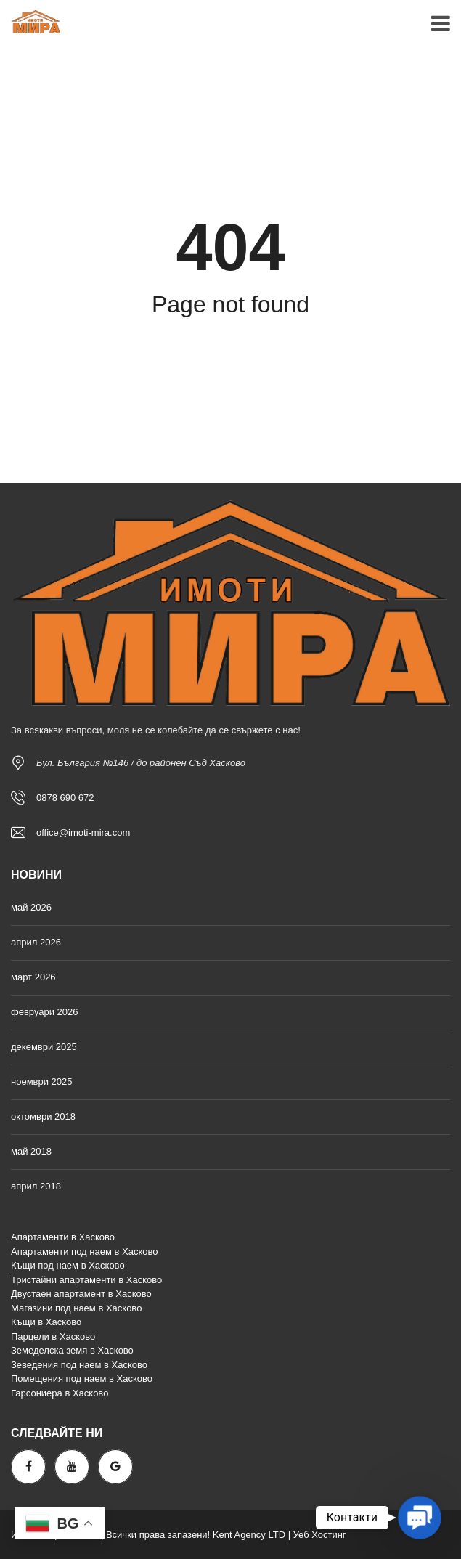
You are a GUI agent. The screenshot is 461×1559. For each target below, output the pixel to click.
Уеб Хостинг (319, 1534)
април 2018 (36, 1186)
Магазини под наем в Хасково (76, 1308)
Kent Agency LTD (249, 1534)
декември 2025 (44, 1046)
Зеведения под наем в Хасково (79, 1364)
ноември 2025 (42, 1081)
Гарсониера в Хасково (59, 1393)
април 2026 (36, 942)
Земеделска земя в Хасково (72, 1350)
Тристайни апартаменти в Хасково (86, 1279)
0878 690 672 (65, 797)
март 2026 (33, 977)
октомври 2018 (43, 1116)
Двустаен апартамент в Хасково (81, 1293)
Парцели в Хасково (53, 1336)
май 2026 (31, 907)
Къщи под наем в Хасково (68, 1265)
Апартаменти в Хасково (63, 1237)
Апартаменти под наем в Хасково (84, 1251)
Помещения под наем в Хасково (81, 1378)
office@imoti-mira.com (83, 832)
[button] (419, 1517)
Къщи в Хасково (46, 1321)
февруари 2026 (44, 1011)
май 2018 (31, 1151)
